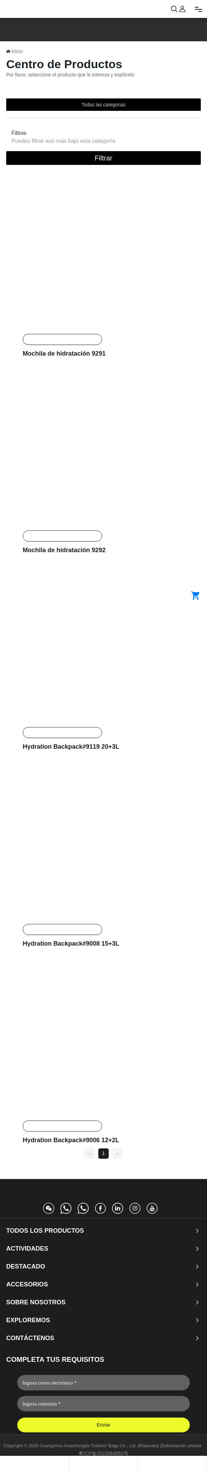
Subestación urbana (181, 1445)
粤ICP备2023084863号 (103, 1453)
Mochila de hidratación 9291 (64, 353)
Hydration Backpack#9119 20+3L (71, 746)
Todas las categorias (103, 104)
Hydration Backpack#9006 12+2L (71, 1140)
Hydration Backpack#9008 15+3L (71, 943)
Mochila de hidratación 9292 (64, 550)
